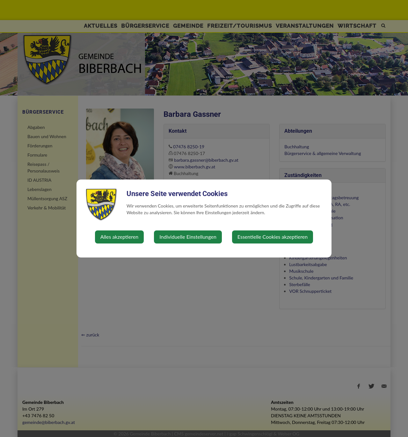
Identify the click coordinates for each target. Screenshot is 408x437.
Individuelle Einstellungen (187, 237)
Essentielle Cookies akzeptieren (272, 237)
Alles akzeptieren (119, 237)
